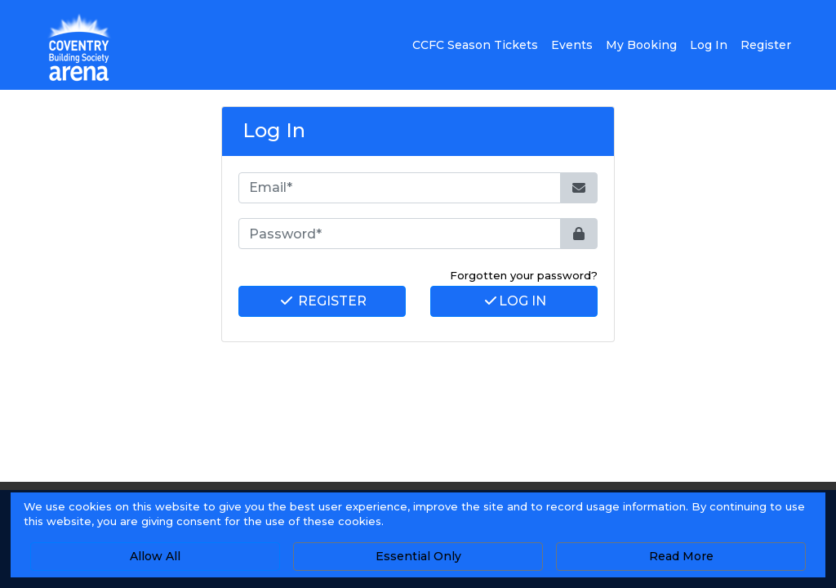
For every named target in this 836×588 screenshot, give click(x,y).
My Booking (641, 45)
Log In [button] (708, 45)
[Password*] (399, 233)
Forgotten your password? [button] (524, 275)
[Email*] (399, 187)
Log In (514, 301)
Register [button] (765, 45)
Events (572, 45)
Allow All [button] (155, 556)
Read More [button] (681, 556)
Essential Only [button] (418, 556)
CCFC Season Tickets (475, 45)
